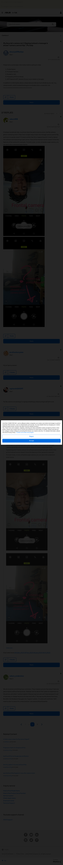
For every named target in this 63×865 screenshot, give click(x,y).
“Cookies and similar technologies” (25, 432)
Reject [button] (31, 436)
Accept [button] (31, 441)
